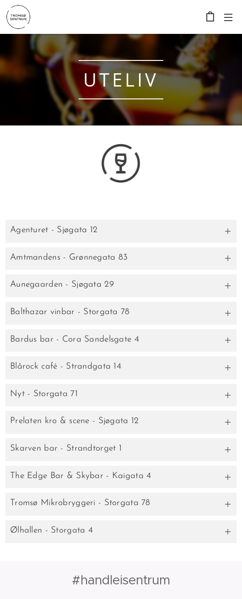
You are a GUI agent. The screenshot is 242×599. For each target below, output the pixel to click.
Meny (228, 17)
